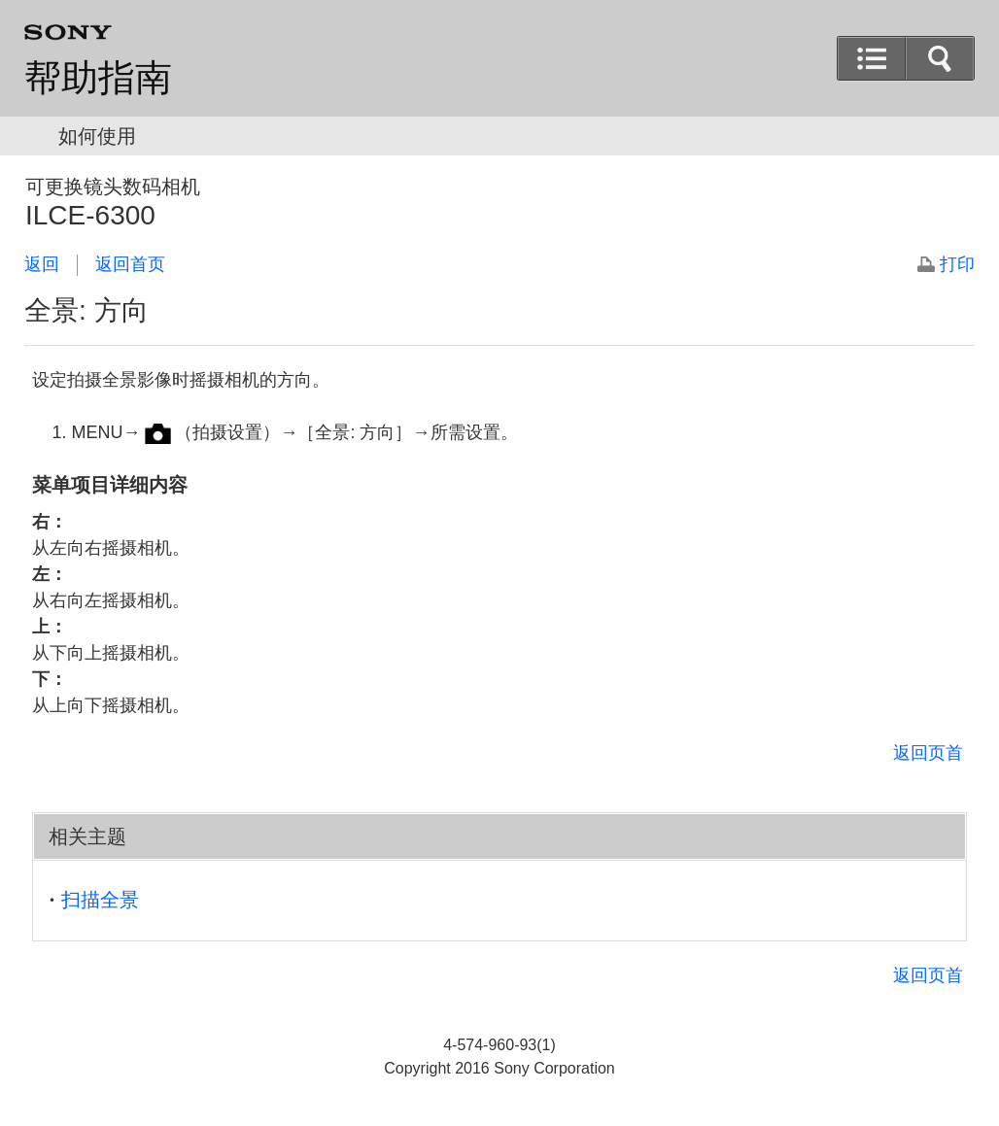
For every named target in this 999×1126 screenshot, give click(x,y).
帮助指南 (98, 77)
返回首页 (130, 264)
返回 (41, 264)
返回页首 (928, 753)
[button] (940, 58)
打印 (957, 264)
